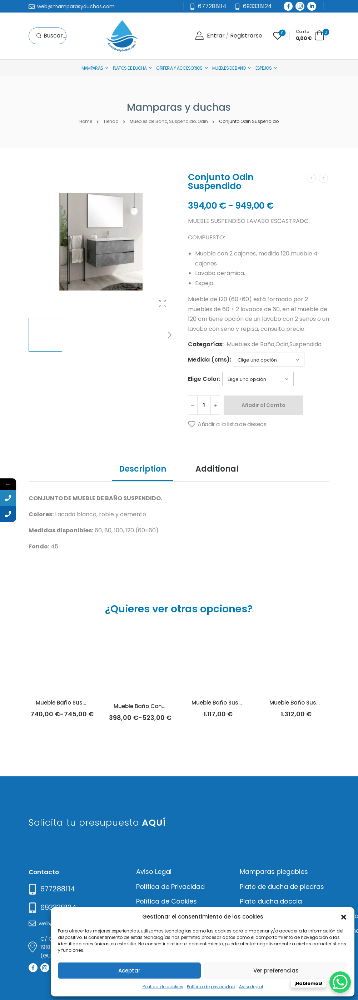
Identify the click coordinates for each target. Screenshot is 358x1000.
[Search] (51, 36)
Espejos (263, 68)
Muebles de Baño (250, 344)
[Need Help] (253, 6)
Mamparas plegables (274, 871)
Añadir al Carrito (263, 405)
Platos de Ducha (130, 68)
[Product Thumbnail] (101, 241)
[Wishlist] (277, 36)
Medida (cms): (209, 359)
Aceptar (129, 970)
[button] (343, 916)
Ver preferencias (276, 970)
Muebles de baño (229, 68)
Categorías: (206, 344)
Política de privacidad (211, 987)
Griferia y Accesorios (179, 68)
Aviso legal (251, 987)
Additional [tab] (217, 468)
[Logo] (122, 36)
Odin (281, 344)
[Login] (210, 35)
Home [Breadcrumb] (85, 121)
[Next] (169, 335)
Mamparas (92, 68)
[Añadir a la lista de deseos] (227, 424)
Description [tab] (142, 468)
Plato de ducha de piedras (282, 886)
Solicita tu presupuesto (97, 822)
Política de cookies (163, 987)
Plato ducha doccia (271, 901)
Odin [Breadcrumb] (203, 121)
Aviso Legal (153, 871)
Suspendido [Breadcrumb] (182, 121)
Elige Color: (204, 379)
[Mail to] (72, 7)
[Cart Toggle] (310, 35)
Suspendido (305, 344)
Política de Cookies (166, 901)
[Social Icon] (288, 6)
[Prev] (311, 178)
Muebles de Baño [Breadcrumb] (148, 121)
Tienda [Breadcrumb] (111, 121)
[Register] (246, 35)
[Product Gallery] (162, 304)
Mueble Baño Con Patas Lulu (153, 706)
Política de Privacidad (170, 886)
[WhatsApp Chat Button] (340, 982)
